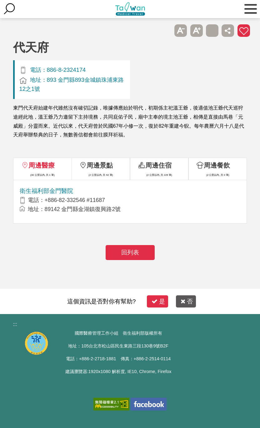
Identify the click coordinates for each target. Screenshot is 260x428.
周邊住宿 (158, 165)
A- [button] (180, 30)
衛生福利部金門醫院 (46, 191)
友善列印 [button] (212, 30)
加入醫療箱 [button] (244, 30)
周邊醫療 (41, 165)
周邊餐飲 (217, 165)
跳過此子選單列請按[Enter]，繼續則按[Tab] (165, 30)
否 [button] (187, 301)
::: (15, 324)
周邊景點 (100, 165)
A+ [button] (196, 30)
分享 (228, 30)
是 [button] (158, 301)
